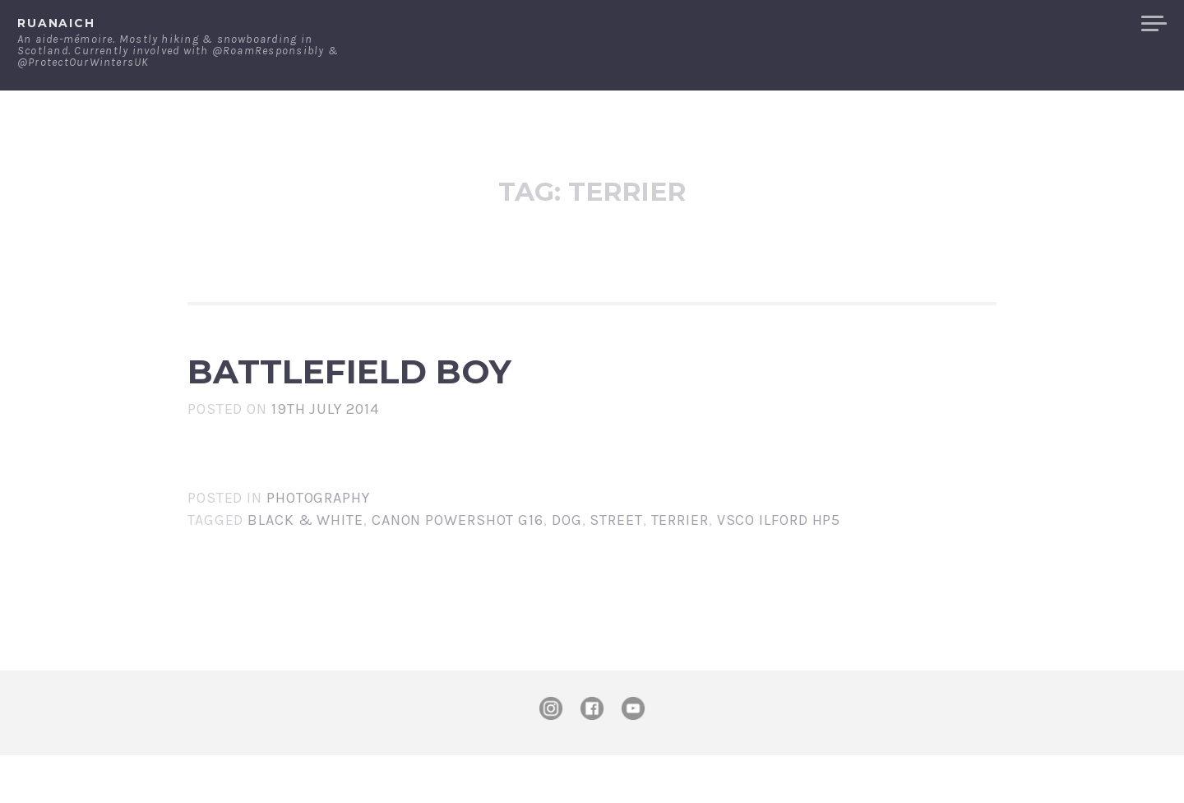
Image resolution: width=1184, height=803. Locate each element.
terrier (680, 568)
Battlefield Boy (495, 394)
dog (567, 568)
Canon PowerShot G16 (457, 568)
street (616, 568)
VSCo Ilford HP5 (779, 568)
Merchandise (1066, 23)
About (879, 23)
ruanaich (56, 23)
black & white (305, 568)
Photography (318, 545)
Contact (958, 23)
